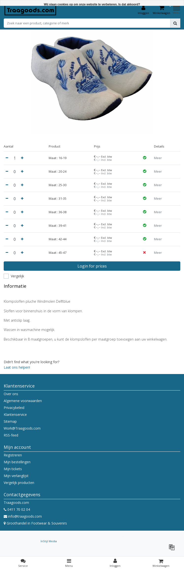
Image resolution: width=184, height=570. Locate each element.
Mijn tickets (13, 468)
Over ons (11, 393)
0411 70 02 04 (17, 509)
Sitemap (10, 421)
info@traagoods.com (23, 516)
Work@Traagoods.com (22, 428)
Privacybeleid (14, 407)
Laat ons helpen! (17, 367)
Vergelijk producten (19, 482)
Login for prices (92, 266)
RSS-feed (11, 435)
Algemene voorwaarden (23, 400)
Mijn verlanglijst (16, 475)
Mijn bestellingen (17, 462)
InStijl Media (49, 541)
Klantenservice (15, 414)
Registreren (13, 455)
